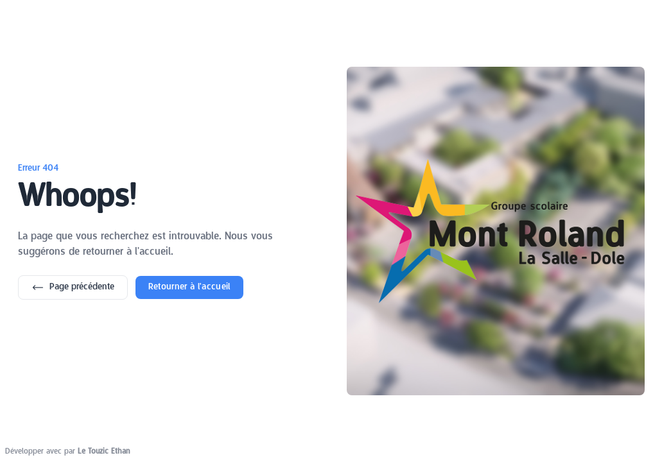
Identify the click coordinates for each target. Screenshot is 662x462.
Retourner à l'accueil (189, 287)
